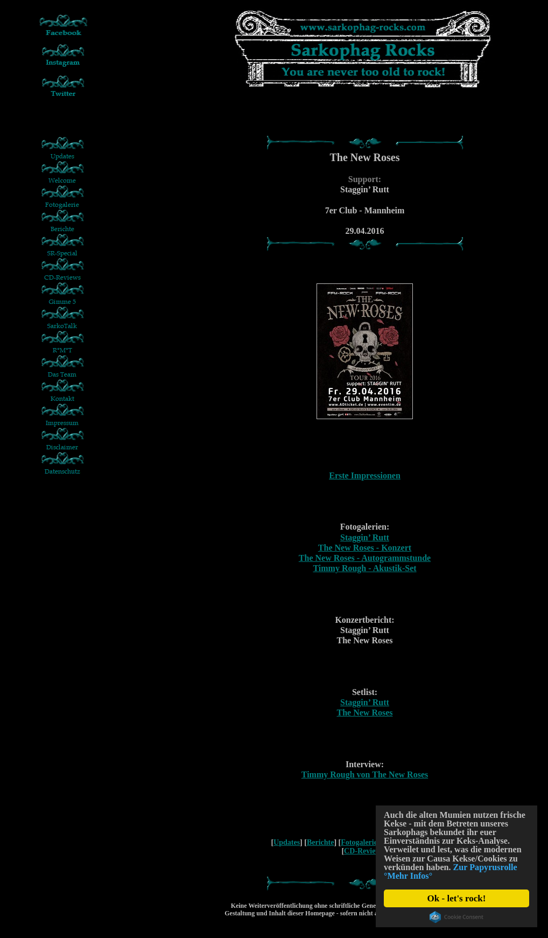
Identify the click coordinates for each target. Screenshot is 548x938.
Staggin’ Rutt (364, 537)
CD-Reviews (364, 851)
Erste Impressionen (365, 475)
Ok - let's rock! (456, 898)
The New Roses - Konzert (364, 547)
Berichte (320, 842)
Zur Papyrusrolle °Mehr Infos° (444, 876)
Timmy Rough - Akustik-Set (364, 568)
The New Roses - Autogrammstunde (365, 557)
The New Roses (365, 712)
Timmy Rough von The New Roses (364, 774)
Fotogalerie (359, 842)
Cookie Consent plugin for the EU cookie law (456, 917)
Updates (286, 842)
